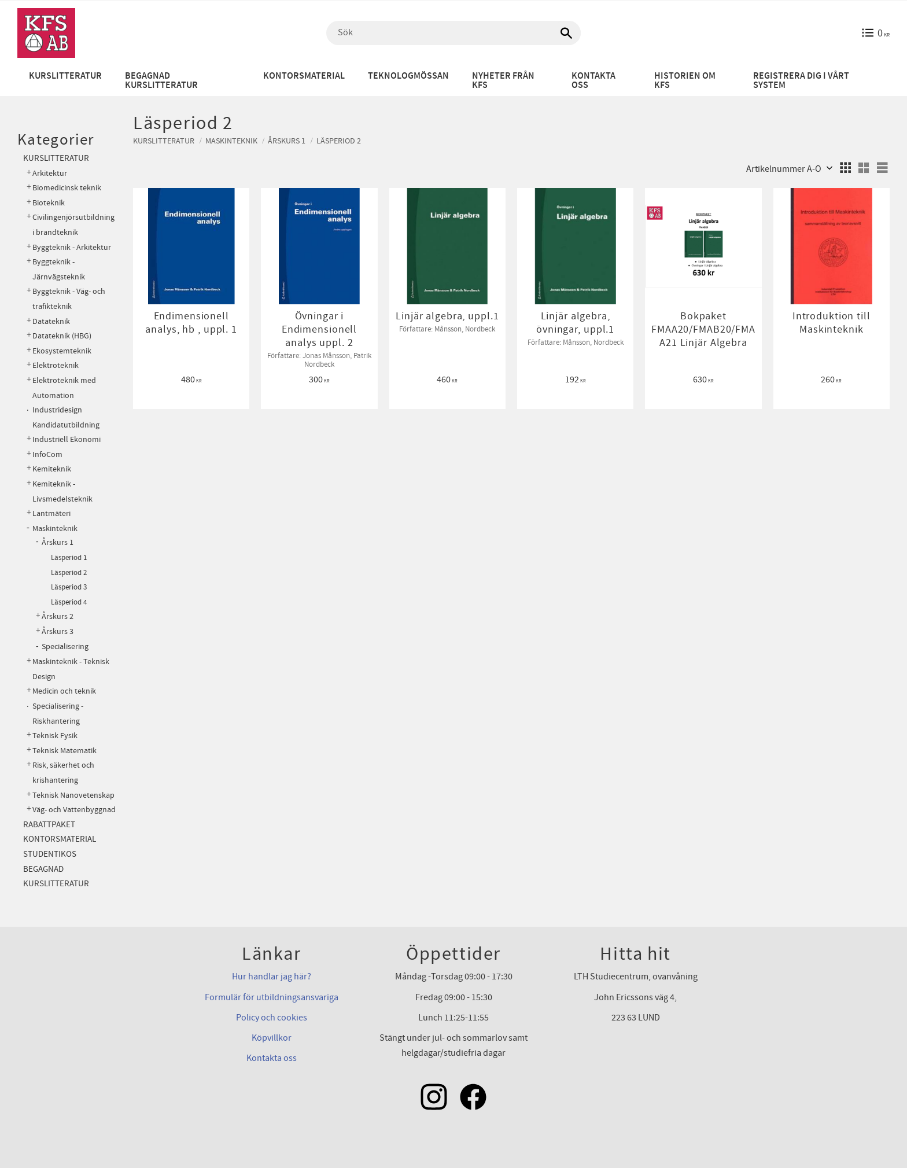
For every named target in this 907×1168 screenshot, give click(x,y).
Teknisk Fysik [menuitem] (55, 735)
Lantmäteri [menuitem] (51, 513)
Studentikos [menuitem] (49, 854)
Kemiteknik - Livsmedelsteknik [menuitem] (62, 491)
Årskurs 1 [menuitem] (57, 542)
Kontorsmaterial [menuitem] (304, 76)
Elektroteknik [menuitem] (55, 365)
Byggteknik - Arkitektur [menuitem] (71, 247)
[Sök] (566, 33)
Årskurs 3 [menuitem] (57, 632)
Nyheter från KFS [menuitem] (503, 80)
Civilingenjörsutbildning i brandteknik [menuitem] (73, 225)
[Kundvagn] (875, 33)
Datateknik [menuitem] (51, 321)
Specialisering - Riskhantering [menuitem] (57, 714)
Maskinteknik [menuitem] (55, 528)
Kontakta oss (271, 1058)
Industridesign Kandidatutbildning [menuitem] (65, 417)
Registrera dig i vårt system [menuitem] (801, 80)
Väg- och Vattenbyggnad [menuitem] (74, 809)
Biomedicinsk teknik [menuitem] (66, 187)
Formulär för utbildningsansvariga (271, 997)
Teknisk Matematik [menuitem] (64, 750)
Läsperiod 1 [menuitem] (69, 557)
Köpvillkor (272, 1038)
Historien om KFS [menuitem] (685, 80)
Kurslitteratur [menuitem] (65, 76)
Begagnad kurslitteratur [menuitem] (161, 80)
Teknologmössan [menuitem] (408, 76)
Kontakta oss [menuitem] (593, 80)
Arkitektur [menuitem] (49, 173)
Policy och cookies (271, 1017)
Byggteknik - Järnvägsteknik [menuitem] (58, 269)
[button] (845, 167)
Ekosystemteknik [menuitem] (61, 350)
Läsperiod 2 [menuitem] (69, 572)
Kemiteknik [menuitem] (51, 468)
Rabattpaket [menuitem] (49, 824)
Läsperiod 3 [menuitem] (69, 587)
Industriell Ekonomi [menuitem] (66, 439)
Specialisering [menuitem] (65, 647)
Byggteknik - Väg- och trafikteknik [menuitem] (68, 299)
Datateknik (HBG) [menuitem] (61, 335)
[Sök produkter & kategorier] (453, 33)
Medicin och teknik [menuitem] (64, 691)
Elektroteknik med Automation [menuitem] (64, 388)
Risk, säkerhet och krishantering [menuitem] (63, 773)
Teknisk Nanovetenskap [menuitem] (73, 795)
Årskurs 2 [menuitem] (57, 616)
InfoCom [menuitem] (47, 454)
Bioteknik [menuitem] (48, 202)
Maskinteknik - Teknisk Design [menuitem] (70, 669)
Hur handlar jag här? (271, 976)
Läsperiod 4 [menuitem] (69, 602)
